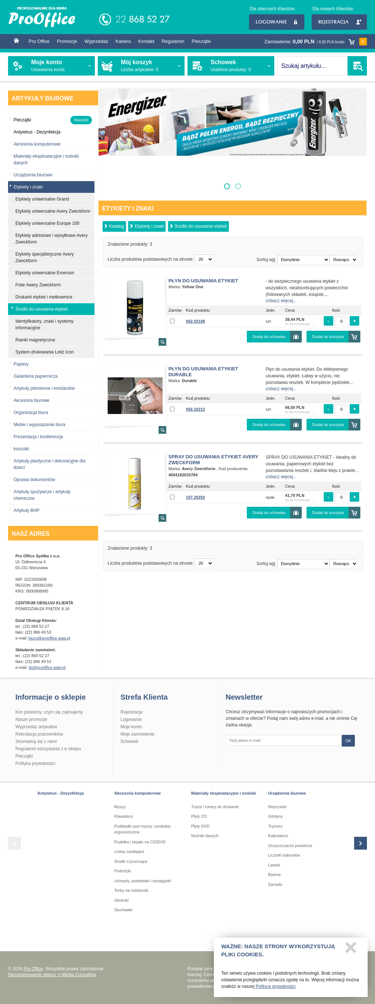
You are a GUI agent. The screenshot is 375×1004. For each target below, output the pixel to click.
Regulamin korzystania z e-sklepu (48, 748)
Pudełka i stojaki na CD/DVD (140, 842)
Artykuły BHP (27, 510)
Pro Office (39, 41)
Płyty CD (199, 816)
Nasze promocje (31, 719)
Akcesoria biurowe (31, 400)
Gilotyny (275, 816)
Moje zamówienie (137, 734)
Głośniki (121, 900)
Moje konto (131, 726)
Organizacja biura (31, 412)
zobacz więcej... (281, 300)
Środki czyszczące (130, 861)
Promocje (67, 41)
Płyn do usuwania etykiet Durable (203, 371)
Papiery (21, 364)
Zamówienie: (315, 41)
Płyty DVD (200, 826)
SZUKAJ (357, 66)
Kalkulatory (278, 835)
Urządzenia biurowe (33, 174)
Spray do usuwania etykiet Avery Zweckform (213, 459)
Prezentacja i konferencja (38, 436)
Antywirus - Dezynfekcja (60, 793)
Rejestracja (339, 22)
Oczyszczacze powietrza (290, 845)
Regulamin (172, 41)
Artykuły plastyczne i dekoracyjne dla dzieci (49, 464)
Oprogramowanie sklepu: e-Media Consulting (52, 974)
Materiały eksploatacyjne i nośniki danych (46, 159)
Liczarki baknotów (284, 855)
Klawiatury (123, 816)
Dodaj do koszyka (328, 336)
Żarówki (275, 884)
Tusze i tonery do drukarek (215, 807)
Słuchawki (123, 910)
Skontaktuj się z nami (36, 741)
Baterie (274, 874)
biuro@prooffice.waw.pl (49, 638)
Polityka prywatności (35, 763)
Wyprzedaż (96, 41)
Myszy (120, 807)
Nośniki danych (205, 835)
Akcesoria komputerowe (37, 144)
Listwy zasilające (129, 851)
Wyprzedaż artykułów (36, 726)
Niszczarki (277, 807)
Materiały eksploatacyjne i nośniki (223, 793)
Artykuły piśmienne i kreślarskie (44, 388)
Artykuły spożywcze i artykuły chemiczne (42, 495)
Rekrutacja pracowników (39, 734)
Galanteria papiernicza (35, 376)
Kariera (123, 41)
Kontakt (146, 41)
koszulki (21, 448)
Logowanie (276, 22)
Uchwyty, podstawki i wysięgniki (142, 881)
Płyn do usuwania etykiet (203, 280)
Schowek (129, 741)
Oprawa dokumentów (34, 479)
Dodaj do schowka (268, 336)
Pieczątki (201, 41)
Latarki (274, 865)
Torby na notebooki (131, 890)
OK (348, 741)
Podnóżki (122, 871)
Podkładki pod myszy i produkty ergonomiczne (142, 829)
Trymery (275, 826)
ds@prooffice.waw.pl (47, 667)
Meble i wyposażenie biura (39, 424)
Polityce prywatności (276, 989)
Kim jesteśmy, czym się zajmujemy (49, 712)
